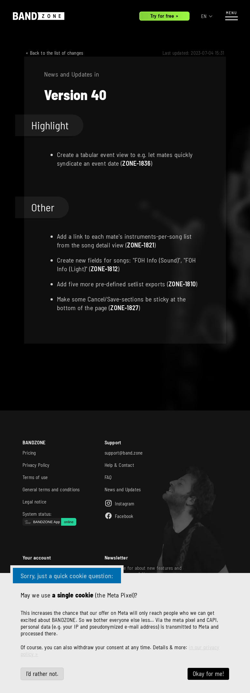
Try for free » (164, 16)
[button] (207, 16)
